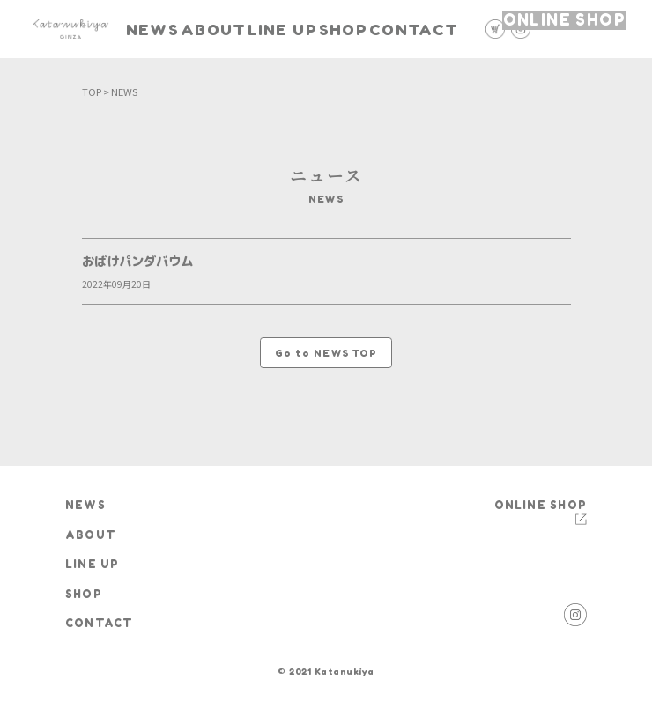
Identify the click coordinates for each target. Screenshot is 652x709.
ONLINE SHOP (579, 28)
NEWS (167, 29)
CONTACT (437, 29)
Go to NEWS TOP (326, 353)
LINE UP (301, 29)
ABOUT (232, 29)
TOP (91, 92)
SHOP (366, 29)
